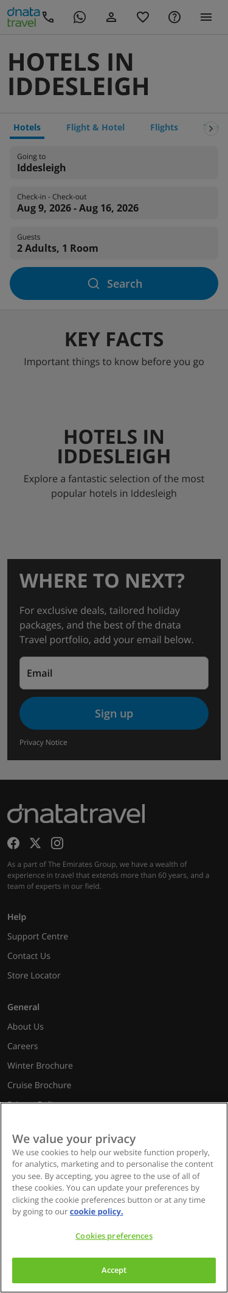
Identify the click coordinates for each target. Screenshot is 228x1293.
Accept (114, 1269)
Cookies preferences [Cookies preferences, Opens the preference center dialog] (113, 1235)
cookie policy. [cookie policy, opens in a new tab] (96, 1211)
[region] (114, 1197)
